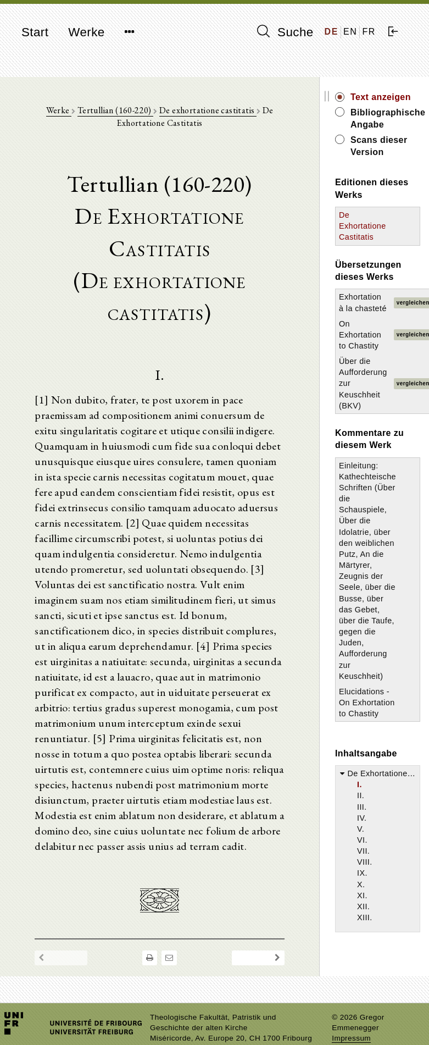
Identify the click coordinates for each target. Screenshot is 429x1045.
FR (369, 31)
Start (34, 32)
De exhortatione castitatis (208, 110)
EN (350, 31)
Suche (285, 32)
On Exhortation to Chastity (360, 334)
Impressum (351, 1038)
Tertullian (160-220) (115, 110)
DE (331, 31)
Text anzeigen (380, 97)
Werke (86, 32)
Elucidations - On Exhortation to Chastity (367, 702)
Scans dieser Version (379, 146)
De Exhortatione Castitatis (362, 226)
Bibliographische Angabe (385, 118)
